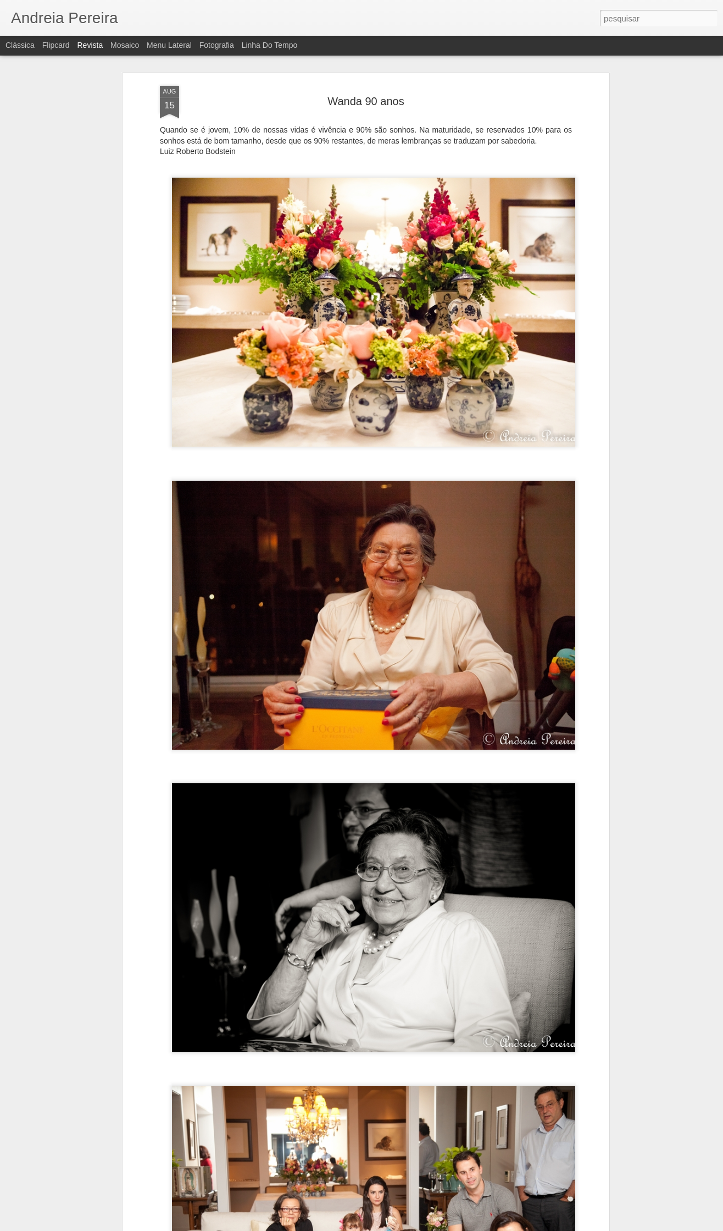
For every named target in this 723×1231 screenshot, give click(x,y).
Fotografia (216, 45)
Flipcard (56, 45)
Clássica (20, 45)
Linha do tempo (270, 45)
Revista (90, 45)
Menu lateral (169, 45)
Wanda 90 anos (365, 101)
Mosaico (124, 45)
